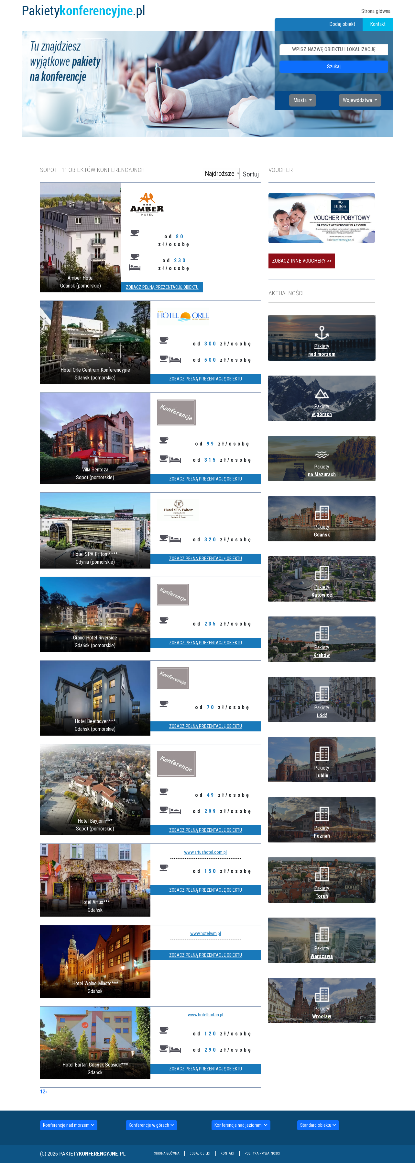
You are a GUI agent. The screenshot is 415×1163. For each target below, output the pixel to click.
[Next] (46, 1092)
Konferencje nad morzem (68, 1125)
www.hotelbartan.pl (205, 1014)
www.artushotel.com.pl (205, 852)
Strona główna (375, 11)
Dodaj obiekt (342, 24)
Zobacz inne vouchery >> (302, 261)
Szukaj (334, 66)
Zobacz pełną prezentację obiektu (162, 287)
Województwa (358, 100)
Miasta (300, 100)
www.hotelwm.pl (205, 933)
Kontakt (378, 24)
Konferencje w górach (151, 1125)
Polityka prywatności (262, 1153)
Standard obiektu (318, 1125)
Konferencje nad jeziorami (241, 1125)
